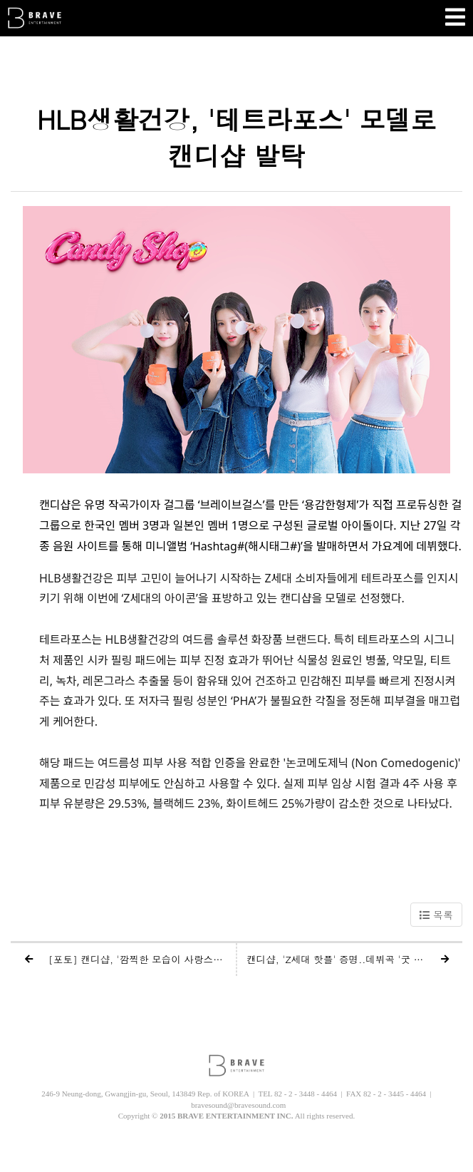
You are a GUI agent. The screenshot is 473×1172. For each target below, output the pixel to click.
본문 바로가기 (0, 0)
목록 (436, 915)
